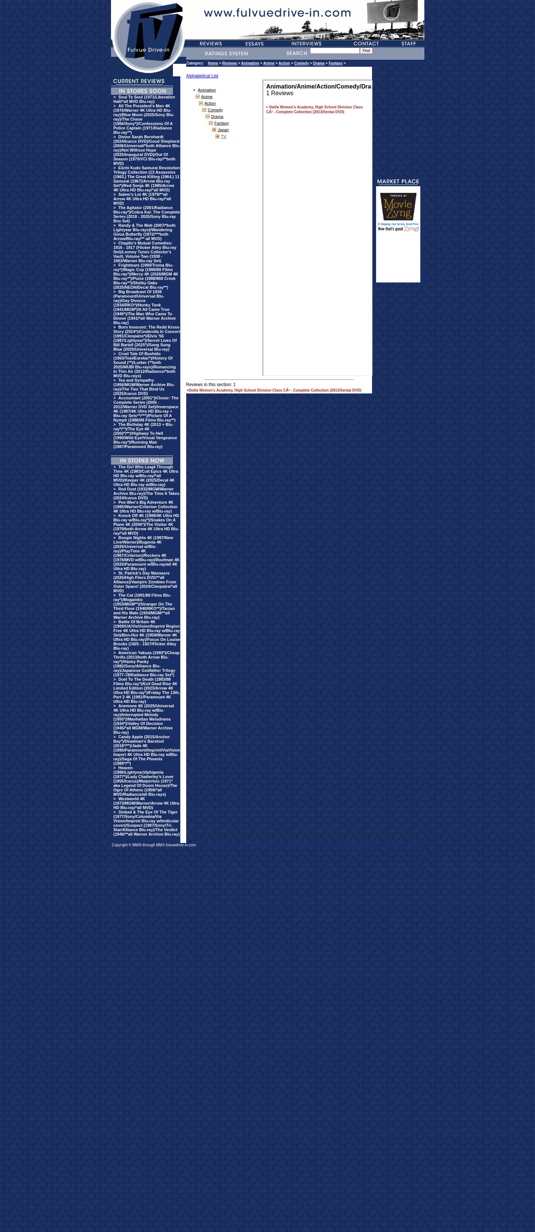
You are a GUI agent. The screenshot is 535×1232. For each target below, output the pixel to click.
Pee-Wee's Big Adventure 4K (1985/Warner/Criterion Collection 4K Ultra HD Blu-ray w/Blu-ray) (146, 506)
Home (213, 63)
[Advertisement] (398, 260)
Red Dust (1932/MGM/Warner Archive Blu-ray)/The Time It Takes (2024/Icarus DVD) (147, 493)
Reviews (229, 63)
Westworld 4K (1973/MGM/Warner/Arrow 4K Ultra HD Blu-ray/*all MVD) (147, 803)
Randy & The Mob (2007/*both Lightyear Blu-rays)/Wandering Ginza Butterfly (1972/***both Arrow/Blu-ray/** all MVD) (145, 232)
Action (284, 63)
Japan (223, 130)
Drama (318, 63)
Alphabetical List (202, 76)
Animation (250, 63)
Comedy (301, 63)
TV (223, 136)
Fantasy (336, 63)
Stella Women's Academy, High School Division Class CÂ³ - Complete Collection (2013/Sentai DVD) (274, 390)
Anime (269, 63)
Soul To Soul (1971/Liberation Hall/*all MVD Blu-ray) (144, 99)
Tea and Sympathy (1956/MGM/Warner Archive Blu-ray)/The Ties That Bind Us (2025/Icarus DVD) (144, 387)
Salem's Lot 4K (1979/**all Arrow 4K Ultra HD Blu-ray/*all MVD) (142, 198)
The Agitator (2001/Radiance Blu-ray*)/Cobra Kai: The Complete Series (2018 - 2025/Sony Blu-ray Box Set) (147, 214)
